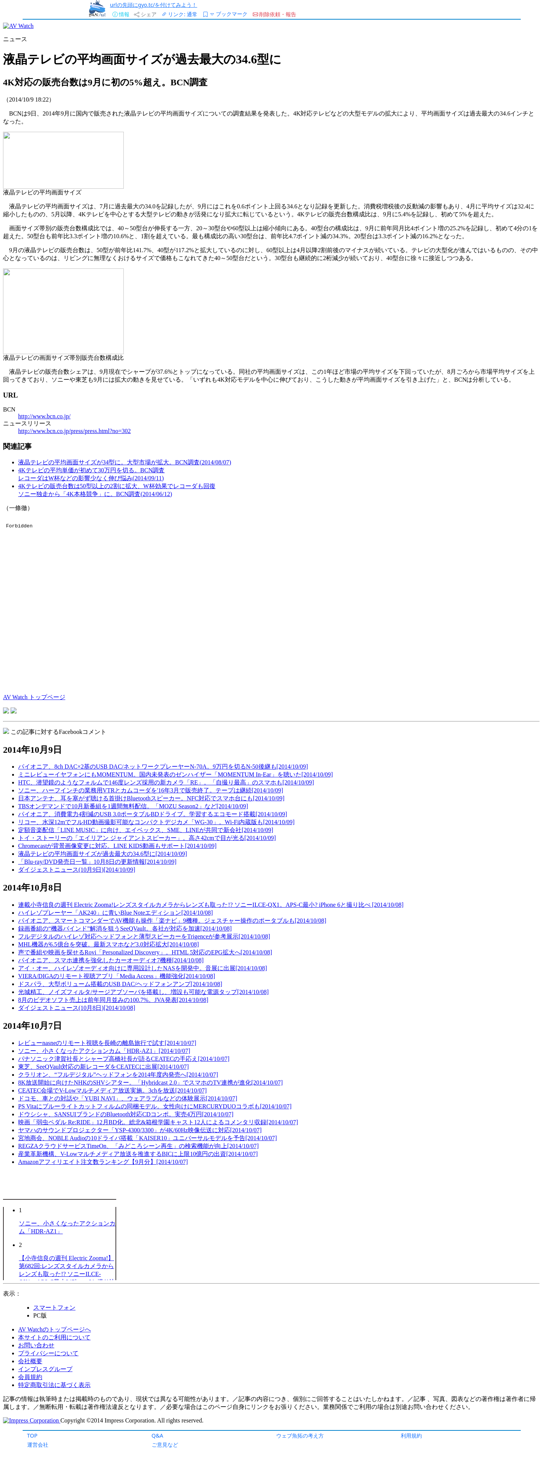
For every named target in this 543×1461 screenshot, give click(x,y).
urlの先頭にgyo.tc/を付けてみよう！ (153, 4)
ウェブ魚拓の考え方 (300, 1435)
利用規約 (411, 1435)
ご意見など (165, 1444)
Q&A (157, 1435)
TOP (32, 1435)
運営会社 (37, 1444)
